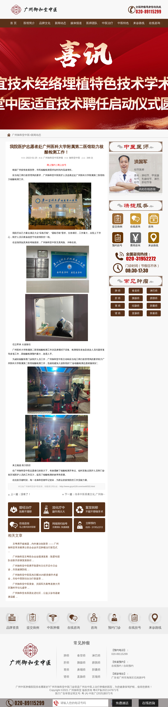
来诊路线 (138, 23)
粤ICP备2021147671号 (106, 690)
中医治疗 (107, 23)
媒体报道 (76, 23)
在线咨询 (154, 23)
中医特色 (123, 23)
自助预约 (128, 665)
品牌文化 (44, 23)
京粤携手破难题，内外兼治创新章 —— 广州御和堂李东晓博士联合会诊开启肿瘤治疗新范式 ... (33, 547)
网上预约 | (52, 165)
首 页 (13, 23)
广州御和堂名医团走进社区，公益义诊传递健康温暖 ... (34, 595)
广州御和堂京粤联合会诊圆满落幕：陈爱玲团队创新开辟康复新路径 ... (34, 558)
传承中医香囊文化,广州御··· (90, 494)
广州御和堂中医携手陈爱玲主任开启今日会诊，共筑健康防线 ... (32, 567)
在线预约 (116, 665)
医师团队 (91, 23)
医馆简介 (29, 23)
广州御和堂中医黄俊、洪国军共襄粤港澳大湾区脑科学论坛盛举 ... (34, 586)
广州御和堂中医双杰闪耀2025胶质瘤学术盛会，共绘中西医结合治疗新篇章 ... (33, 576)
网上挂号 (62, 165)
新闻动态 (60, 23)
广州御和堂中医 (21, 135)
